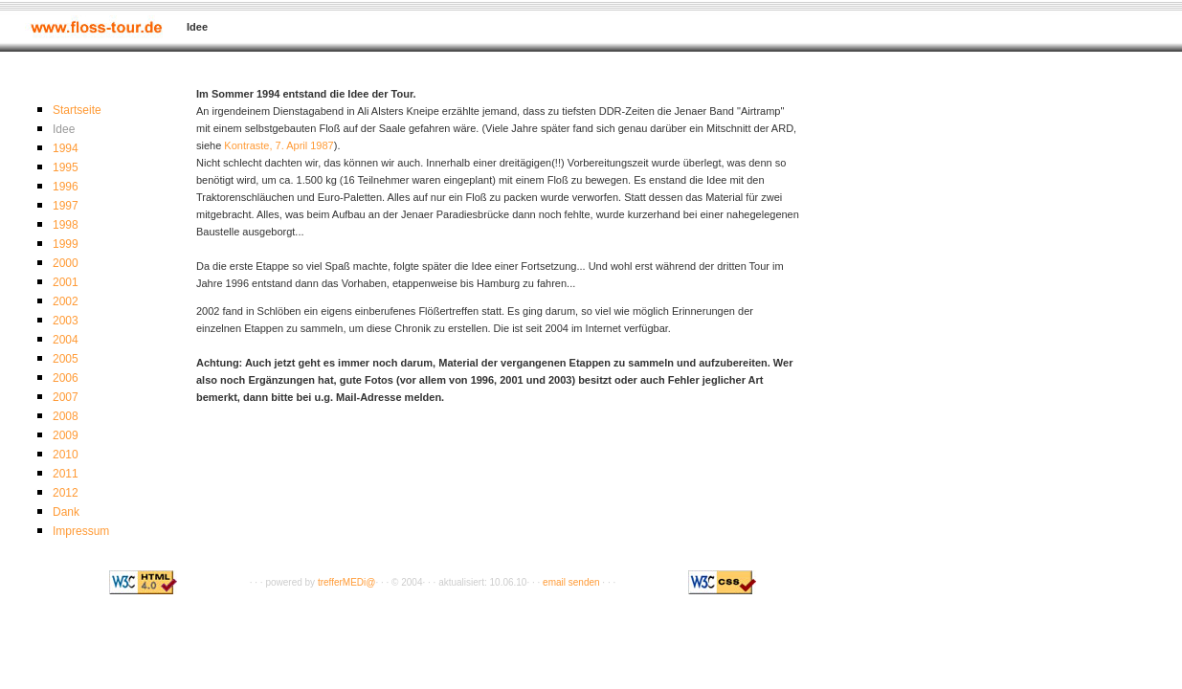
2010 (65, 454)
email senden (571, 582)
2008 (65, 416)
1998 (65, 225)
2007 (65, 397)
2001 (65, 282)
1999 (65, 244)
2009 (65, 435)
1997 (65, 205)
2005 (65, 359)
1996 (65, 186)
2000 (65, 263)
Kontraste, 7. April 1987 (278, 145)
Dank (66, 512)
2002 (65, 301)
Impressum (81, 531)
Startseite (77, 110)
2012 (65, 493)
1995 (65, 167)
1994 (65, 148)
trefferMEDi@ (347, 582)
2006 (65, 378)
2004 (65, 339)
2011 (65, 473)
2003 (65, 320)
